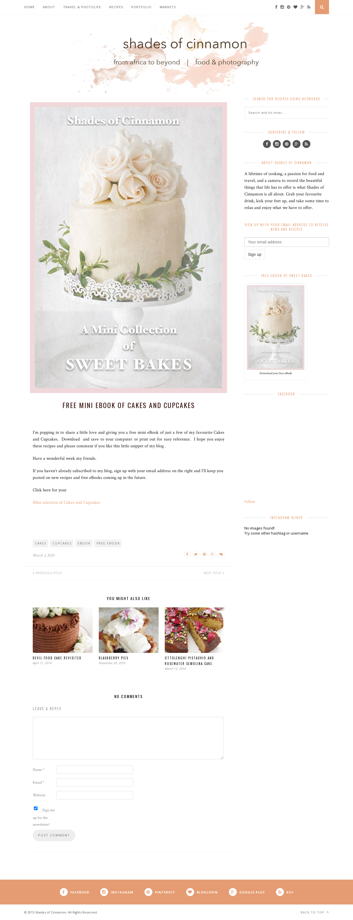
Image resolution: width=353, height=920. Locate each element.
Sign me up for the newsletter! (44, 816)
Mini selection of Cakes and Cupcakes (66, 502)
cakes (41, 543)
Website (39, 795)
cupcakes (62, 543)
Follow (249, 501)
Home (29, 7)
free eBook (108, 543)
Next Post (214, 573)
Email (38, 782)
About (49, 7)
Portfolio (141, 7)
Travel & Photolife (82, 7)
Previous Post (47, 573)
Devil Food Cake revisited (57, 658)
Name (39, 769)
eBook (84, 543)
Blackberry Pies (113, 658)
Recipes (116, 7)
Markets (168, 7)
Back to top (315, 912)
